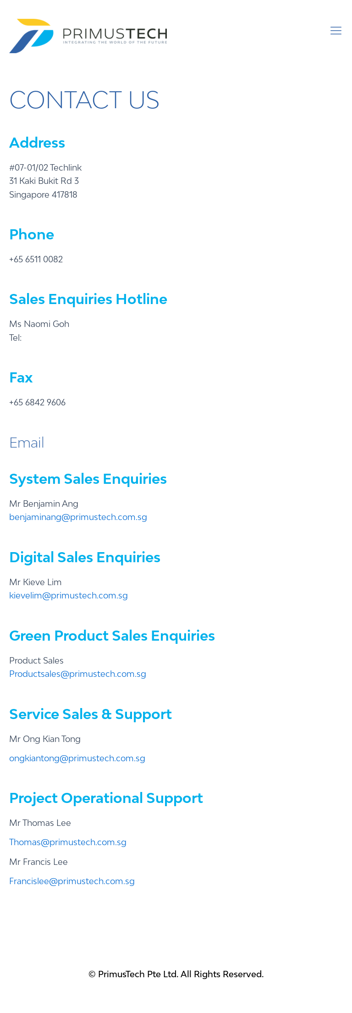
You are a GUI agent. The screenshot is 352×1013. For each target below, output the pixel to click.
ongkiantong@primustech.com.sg (77, 758)
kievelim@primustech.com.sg (68, 595)
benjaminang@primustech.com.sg (78, 517)
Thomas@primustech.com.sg (67, 842)
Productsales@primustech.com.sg (77, 674)
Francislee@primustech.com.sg (72, 881)
